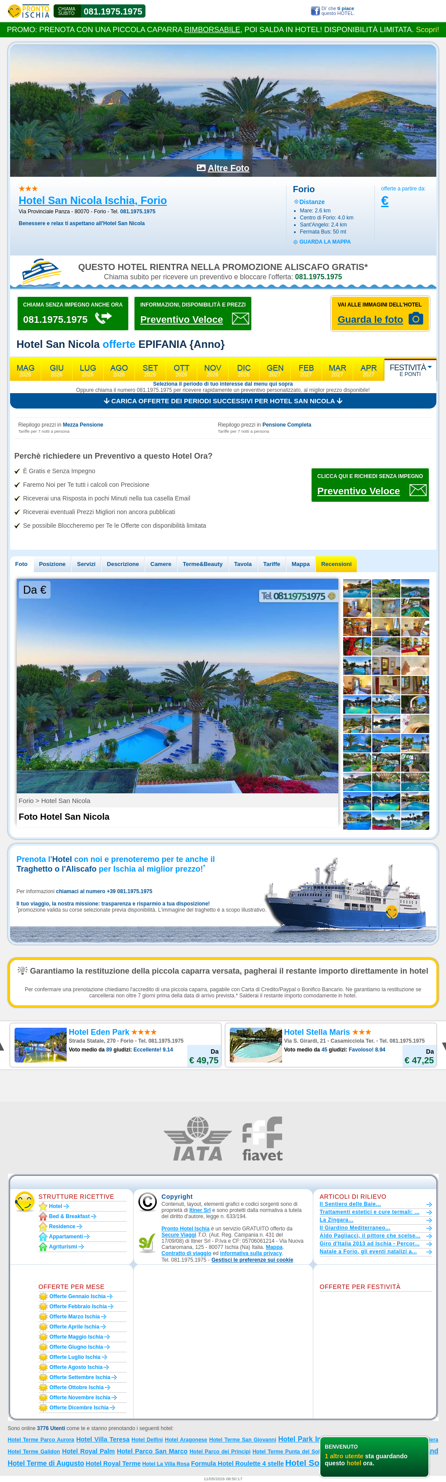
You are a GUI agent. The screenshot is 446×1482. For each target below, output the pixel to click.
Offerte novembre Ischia (80, 1397)
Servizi (86, 564)
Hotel (55, 1206)
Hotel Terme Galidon (34, 1452)
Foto (21, 564)
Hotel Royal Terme (113, 1463)
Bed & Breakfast (69, 1216)
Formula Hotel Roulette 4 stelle (237, 1463)
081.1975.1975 (113, 11)
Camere (160, 564)
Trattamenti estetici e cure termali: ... (370, 1212)
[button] (252, 1260)
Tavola (243, 564)
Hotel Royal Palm (88, 1451)
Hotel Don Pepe (396, 1452)
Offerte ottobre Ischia (77, 1387)
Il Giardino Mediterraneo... (355, 1228)
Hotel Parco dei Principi (219, 1452)
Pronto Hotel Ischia (186, 1229)
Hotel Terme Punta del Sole (288, 1452)
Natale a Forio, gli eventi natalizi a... (368, 1251)
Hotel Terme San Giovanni (242, 1440)
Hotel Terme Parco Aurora (41, 1440)
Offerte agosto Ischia (76, 1367)
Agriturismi (63, 1247)
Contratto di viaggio (186, 1253)
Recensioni (336, 564)
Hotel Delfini (147, 1440)
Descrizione (123, 564)
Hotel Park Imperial (309, 1439)
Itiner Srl (200, 1210)
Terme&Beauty (203, 564)
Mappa (301, 564)
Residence (62, 1226)
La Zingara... (337, 1220)
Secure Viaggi (179, 1235)
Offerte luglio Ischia (75, 1357)
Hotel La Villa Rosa (166, 1464)
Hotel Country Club (349, 1452)
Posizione (52, 564)
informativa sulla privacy (251, 1253)
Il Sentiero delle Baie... (350, 1204)
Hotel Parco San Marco (152, 1451)
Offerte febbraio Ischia (78, 1306)
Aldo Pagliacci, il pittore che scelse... (370, 1236)
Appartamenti (66, 1237)
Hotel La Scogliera (414, 1440)
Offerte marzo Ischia (75, 1317)
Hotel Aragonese (186, 1440)
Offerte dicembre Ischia (79, 1408)
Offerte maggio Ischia (76, 1337)
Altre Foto (228, 168)
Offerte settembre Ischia (80, 1377)
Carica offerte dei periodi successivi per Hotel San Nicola (223, 401)
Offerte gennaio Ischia (78, 1296)
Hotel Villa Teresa (102, 1439)
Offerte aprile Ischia (75, 1327)
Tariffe (271, 564)
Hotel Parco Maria (366, 1440)
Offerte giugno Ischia (76, 1347)
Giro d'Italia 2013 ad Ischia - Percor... (370, 1244)
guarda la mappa (325, 242)
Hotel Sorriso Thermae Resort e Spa (357, 1462)
